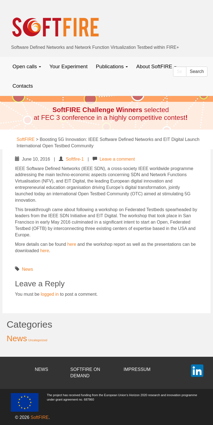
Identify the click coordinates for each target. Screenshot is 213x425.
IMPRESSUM (137, 369)
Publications (112, 66)
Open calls (26, 66)
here (71, 244)
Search (197, 71)
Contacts (22, 86)
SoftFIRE (40, 417)
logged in (50, 294)
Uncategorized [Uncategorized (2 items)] (37, 340)
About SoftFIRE (156, 66)
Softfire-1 (75, 159)
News (27, 269)
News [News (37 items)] (17, 338)
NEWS (41, 369)
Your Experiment (68, 66)
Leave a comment (117, 159)
